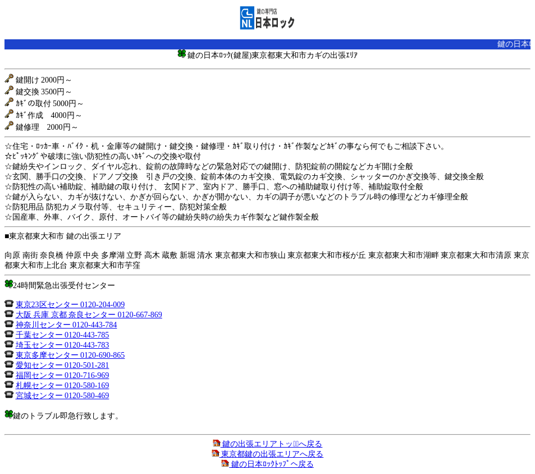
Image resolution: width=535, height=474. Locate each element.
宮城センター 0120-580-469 (62, 395)
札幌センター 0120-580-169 (62, 385)
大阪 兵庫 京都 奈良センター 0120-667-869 (89, 315)
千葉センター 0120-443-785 (62, 335)
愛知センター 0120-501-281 (62, 365)
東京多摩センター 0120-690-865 (70, 355)
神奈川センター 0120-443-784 (66, 325)
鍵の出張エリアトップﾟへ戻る (268, 444)
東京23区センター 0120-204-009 (70, 304)
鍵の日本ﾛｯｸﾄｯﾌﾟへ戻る (267, 464)
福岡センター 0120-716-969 (62, 375)
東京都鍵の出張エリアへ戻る (268, 454)
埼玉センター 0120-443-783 (62, 345)
